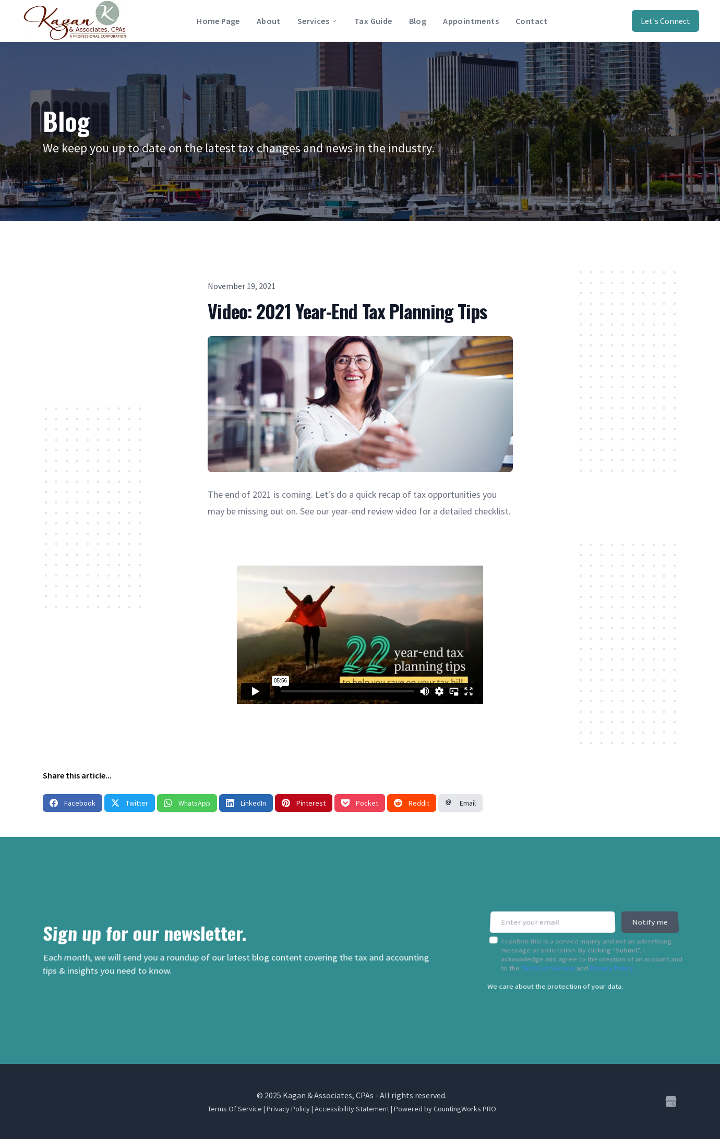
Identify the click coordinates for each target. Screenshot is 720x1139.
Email (460, 803)
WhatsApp (187, 803)
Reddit (411, 803)
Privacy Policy (612, 961)
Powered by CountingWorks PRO (445, 1108)
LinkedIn (246, 803)
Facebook (72, 803)
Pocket (359, 803)
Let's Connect (665, 21)
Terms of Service (548, 961)
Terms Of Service (235, 1108)
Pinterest (304, 803)
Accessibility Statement (352, 1108)
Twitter (129, 803)
